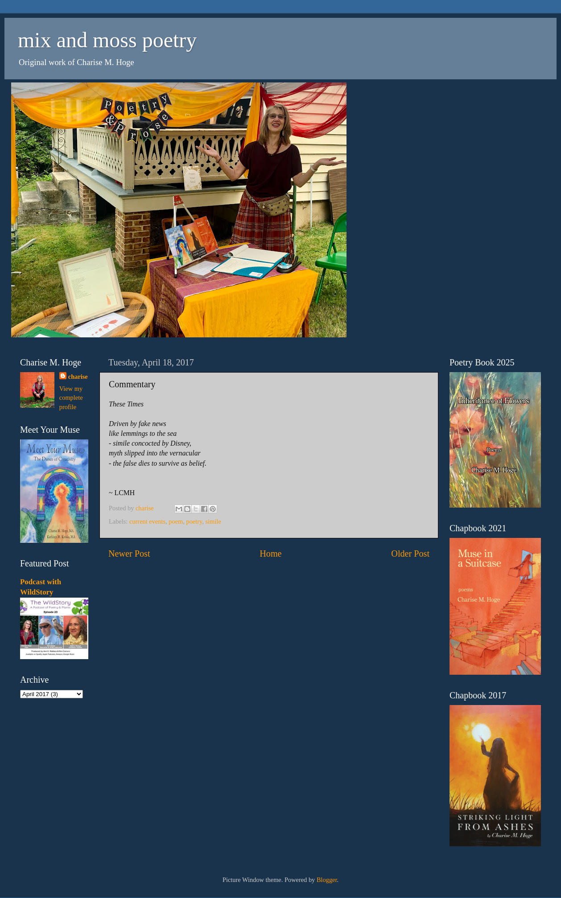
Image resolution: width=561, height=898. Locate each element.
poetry (194, 521)
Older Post (410, 553)
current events (147, 521)
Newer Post (129, 553)
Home (270, 553)
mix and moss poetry (107, 40)
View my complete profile (71, 397)
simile (213, 521)
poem (176, 521)
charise (78, 376)
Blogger (327, 879)
